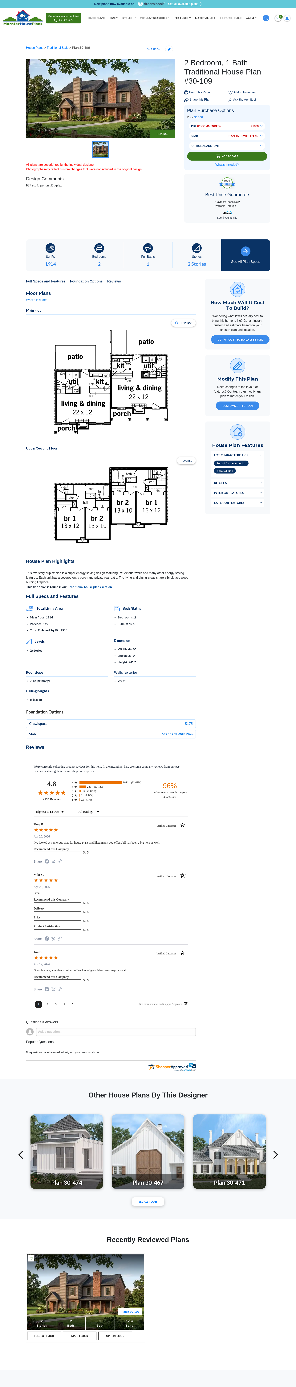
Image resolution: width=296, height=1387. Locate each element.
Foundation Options (86, 281)
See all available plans (185, 4)
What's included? (37, 300)
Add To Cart (227, 156)
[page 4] (64, 1004)
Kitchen (220, 483)
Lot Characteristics (231, 455)
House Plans (35, 47)
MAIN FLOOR (79, 1335)
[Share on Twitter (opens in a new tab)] (53, 861)
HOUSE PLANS (96, 17)
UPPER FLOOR (115, 1335)
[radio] (111, 782)
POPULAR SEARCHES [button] (154, 17)
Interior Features (229, 492)
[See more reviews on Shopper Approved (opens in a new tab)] (60, 861)
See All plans (148, 1201)
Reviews (114, 281)
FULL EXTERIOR (44, 1335)
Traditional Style (58, 47)
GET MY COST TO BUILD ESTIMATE (240, 339)
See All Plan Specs (245, 255)
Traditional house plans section (90, 587)
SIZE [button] (113, 17)
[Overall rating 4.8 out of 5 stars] (52, 792)
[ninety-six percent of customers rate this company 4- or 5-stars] (170, 790)
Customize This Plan (237, 405)
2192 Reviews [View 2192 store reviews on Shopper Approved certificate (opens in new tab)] (56, 799)
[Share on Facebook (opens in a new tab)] (47, 861)
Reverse (162, 133)
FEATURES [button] (181, 17)
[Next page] (81, 1004)
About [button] (250, 17)
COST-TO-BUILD (231, 17)
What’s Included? (227, 164)
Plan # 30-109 (130, 1311)
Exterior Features (229, 502)
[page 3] (56, 1004)
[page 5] (73, 1004)
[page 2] (48, 1004)
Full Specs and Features (46, 281)
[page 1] (38, 1004)
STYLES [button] (127, 17)
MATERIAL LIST (205, 17)
